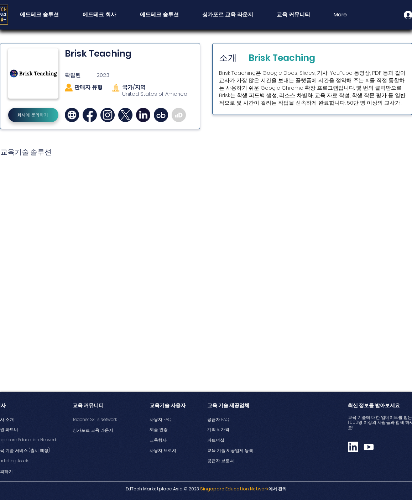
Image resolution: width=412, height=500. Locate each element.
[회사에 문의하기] (33, 115)
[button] (293, 14)
